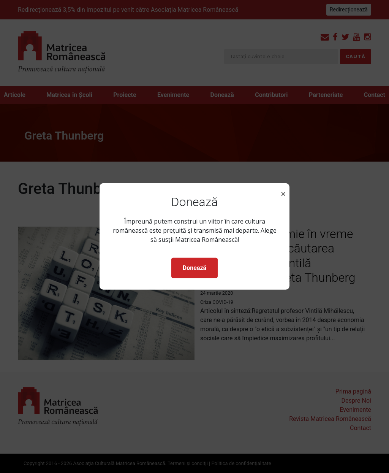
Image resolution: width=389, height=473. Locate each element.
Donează (194, 267)
